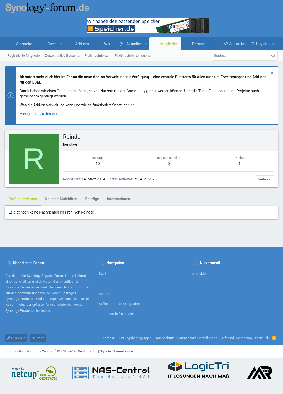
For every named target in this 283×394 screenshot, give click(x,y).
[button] (60, 44)
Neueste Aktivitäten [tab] (61, 199)
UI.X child (16, 338)
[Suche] (244, 55)
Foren (103, 284)
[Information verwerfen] (271, 73)
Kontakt (105, 294)
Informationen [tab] (119, 199)
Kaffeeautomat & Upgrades (119, 304)
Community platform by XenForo (51, 351)
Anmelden (200, 274)
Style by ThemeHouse (116, 351)
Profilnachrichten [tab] (23, 199)
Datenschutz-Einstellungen (197, 338)
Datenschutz (164, 338)
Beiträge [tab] (93, 199)
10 (98, 163)
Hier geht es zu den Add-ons (43, 114)
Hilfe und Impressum (236, 338)
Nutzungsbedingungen (134, 338)
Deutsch (38, 338)
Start (102, 274)
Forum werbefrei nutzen (117, 314)
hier (131, 105)
